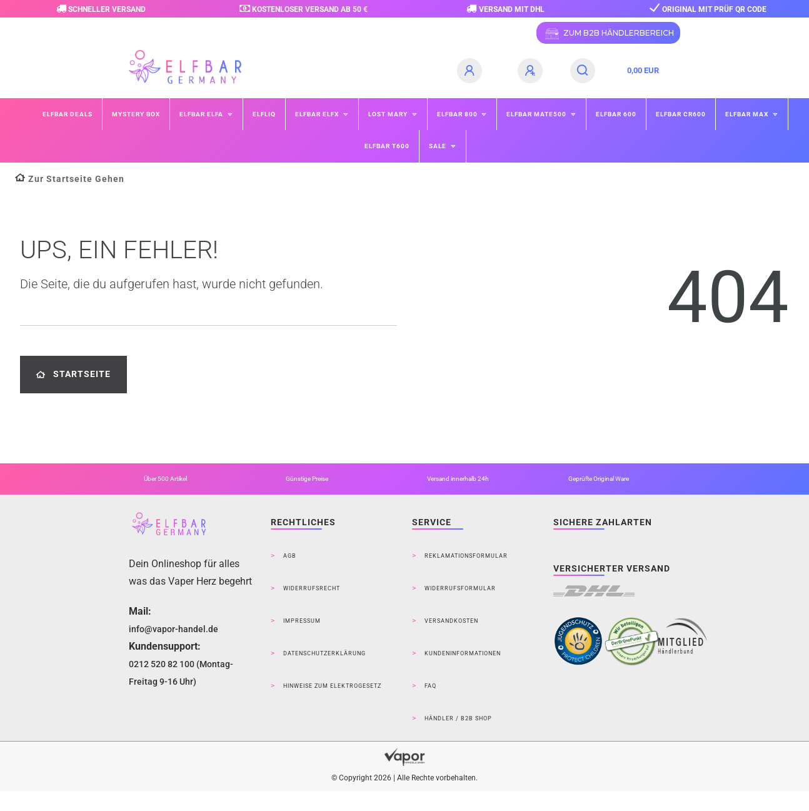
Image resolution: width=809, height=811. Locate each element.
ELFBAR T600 (387, 146)
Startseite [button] (73, 374)
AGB (289, 556)
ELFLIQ (264, 114)
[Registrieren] (532, 70)
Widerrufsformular (460, 588)
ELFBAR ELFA (202, 114)
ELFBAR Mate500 (537, 114)
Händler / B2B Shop (458, 718)
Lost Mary (389, 114)
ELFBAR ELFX (318, 114)
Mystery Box (136, 114)
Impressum (302, 621)
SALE (438, 146)
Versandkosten (451, 621)
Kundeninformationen (463, 653)
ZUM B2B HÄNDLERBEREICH (608, 33)
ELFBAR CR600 (681, 114)
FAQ (430, 686)
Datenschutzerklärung (324, 653)
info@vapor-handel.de (173, 629)
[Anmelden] (471, 70)
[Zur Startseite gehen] (69, 179)
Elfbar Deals (68, 114)
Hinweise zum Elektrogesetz (332, 686)
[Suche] (583, 70)
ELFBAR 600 (616, 114)
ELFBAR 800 (458, 114)
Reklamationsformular (466, 556)
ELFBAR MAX (747, 114)
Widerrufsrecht (311, 588)
